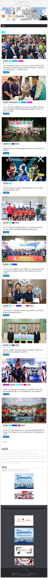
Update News (6, 102)
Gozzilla (11, 63)
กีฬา (19, 102)
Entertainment (6, 384)
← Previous (4, 442)
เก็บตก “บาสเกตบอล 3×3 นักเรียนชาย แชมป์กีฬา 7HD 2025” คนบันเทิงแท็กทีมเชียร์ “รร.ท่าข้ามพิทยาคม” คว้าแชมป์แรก (23, 390)
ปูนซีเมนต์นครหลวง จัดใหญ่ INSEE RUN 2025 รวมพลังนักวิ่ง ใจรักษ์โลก (24, 149)
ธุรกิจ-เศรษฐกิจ (14, 264)
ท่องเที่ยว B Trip (23, 102)
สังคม (13, 143)
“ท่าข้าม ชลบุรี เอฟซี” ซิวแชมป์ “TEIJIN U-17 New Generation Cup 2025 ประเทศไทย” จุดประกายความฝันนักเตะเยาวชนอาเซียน (23, 271)
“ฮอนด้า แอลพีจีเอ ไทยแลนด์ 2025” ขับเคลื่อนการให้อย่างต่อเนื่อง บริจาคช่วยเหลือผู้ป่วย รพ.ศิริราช (23, 351)
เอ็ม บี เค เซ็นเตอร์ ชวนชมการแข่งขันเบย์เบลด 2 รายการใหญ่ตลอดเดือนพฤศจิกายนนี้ (23, 189)
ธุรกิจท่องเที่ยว (30, 102)
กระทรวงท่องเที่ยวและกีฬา (13, 102)
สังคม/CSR (17, 143)
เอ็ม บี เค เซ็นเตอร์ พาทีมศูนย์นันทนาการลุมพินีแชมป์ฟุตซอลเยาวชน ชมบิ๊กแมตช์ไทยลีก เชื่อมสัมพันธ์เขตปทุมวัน (22, 228)
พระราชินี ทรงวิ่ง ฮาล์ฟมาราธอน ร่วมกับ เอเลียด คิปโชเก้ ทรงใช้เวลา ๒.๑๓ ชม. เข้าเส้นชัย (19, 452)
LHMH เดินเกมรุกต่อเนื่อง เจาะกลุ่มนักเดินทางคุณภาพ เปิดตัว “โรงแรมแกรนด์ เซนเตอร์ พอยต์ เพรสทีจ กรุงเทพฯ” (24, 456)
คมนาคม (13, 305)
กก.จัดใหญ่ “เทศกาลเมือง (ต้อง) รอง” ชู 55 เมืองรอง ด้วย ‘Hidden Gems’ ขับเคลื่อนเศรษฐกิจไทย (20, 454)
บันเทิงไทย (20, 384)
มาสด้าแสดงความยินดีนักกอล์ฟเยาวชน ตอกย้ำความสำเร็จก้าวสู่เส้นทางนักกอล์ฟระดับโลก (23, 311)
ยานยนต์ (23, 305)
